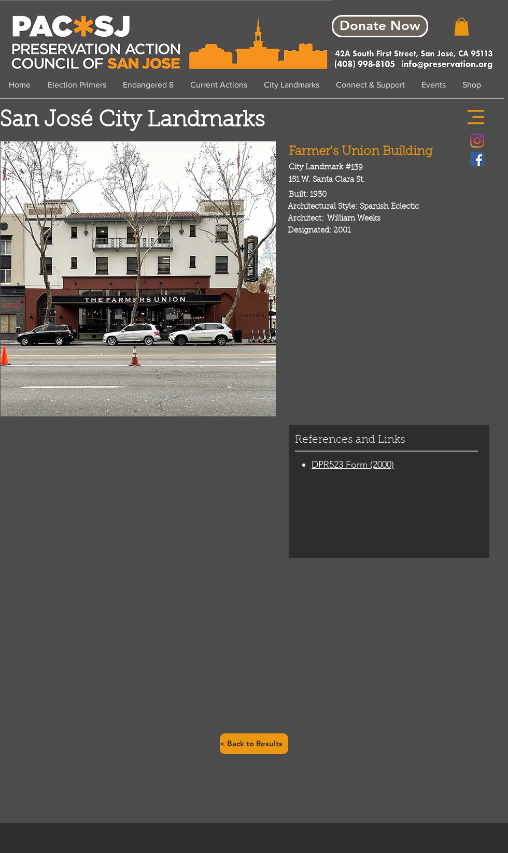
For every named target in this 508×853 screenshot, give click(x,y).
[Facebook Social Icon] (477, 159)
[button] (476, 117)
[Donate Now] (380, 26)
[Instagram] (477, 141)
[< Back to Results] (254, 743)
